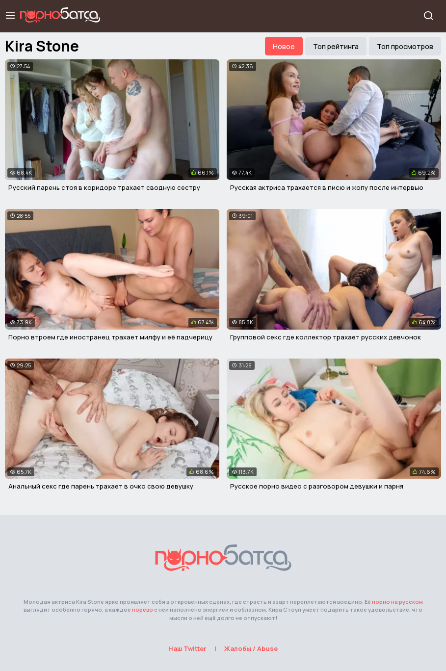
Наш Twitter (187, 648)
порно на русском (397, 601)
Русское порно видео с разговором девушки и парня (316, 486)
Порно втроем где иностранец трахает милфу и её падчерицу (110, 337)
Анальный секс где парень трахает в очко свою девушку (100, 486)
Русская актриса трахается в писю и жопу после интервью (326, 187)
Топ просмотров (405, 46)
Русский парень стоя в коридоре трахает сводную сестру (104, 187)
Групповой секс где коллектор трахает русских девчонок (325, 337)
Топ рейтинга (336, 46)
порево (142, 609)
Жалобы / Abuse (251, 648)
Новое (284, 46)
